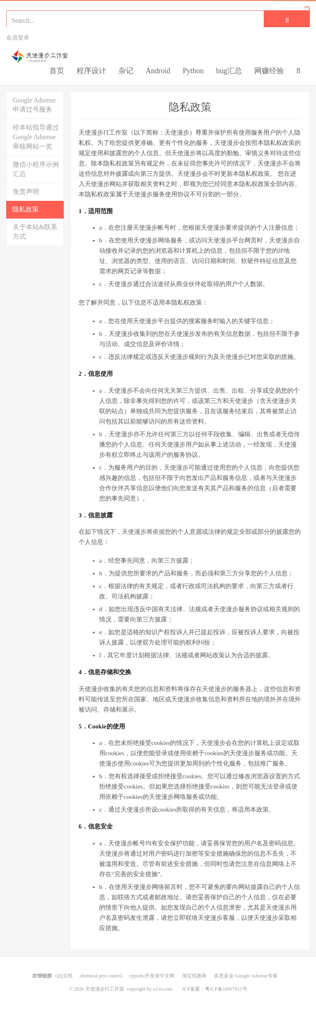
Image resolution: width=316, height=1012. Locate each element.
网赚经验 (269, 71)
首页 (56, 71)
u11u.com (162, 989)
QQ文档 (63, 976)
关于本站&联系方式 (35, 231)
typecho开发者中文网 (151, 976)
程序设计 (91, 71)
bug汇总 (229, 71)
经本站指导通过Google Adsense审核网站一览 (36, 137)
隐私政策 (25, 209)
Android (158, 71)
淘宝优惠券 (194, 976)
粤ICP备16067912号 (226, 989)
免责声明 (26, 191)
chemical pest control (101, 976)
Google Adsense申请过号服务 (34, 105)
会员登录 (17, 38)
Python (193, 71)
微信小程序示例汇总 (36, 169)
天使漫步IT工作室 (47, 56)
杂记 (125, 71)
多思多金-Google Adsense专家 (245, 976)
